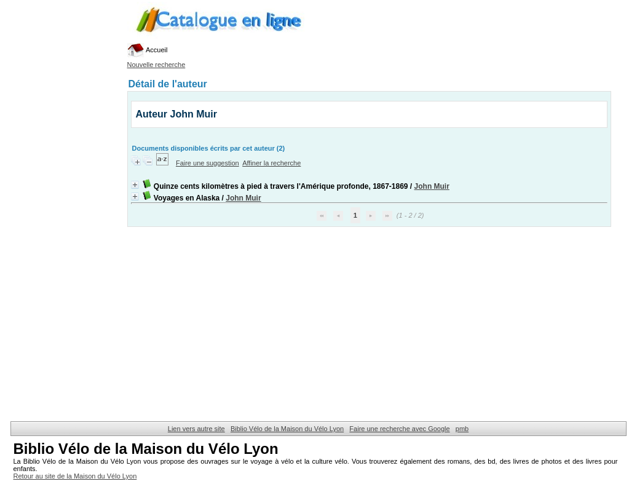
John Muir (431, 186)
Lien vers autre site (196, 428)
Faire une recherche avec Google (399, 428)
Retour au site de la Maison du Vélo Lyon (75, 476)
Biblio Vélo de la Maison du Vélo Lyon (287, 428)
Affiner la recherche (271, 163)
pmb (462, 428)
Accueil (147, 50)
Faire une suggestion (207, 163)
